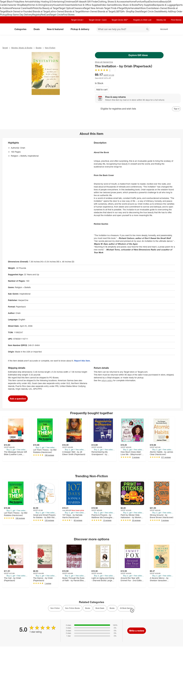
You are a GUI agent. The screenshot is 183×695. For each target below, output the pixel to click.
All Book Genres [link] (126, 608)
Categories (21, 29)
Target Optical (66, 8)
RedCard (45, 14)
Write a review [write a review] (136, 630)
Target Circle (56, 14)
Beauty (164, 1)
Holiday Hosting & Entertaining (48, 1)
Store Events (146, 8)
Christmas (69, 1)
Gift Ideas (79, 1)
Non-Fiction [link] (55, 608)
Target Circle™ (77, 20)
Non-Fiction (50, 47)
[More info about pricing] (162, 75)
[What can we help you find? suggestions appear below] (123, 29)
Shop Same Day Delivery (19, 14)
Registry (36, 14)
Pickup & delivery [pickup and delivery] (81, 29)
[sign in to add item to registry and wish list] (176, 109)
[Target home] (6, 29)
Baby (25, 4)
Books (38, 47)
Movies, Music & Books (126, 4)
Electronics (154, 1)
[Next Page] (132, 610)
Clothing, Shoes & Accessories (113, 1)
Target (5, 47)
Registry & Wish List (142, 20)
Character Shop (14, 4)
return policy (107, 380)
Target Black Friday (10, 1)
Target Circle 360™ (120, 20)
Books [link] (87, 608)
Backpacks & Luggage (164, 4)
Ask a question (18, 398)
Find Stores (68, 14)
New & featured (56, 29)
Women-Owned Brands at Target (98, 11)
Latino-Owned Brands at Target (65, 11)
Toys (146, 1)
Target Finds (110, 8)
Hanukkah (135, 8)
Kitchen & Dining (36, 4)
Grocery (49, 4)
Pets (35, 8)
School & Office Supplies (87, 4)
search (147, 29)
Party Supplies (145, 4)
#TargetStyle (123, 8)
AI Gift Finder (91, 1)
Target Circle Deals (150, 11)
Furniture (139, 1)
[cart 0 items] (177, 29)
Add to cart (102, 89)
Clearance (78, 8)
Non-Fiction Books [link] (72, 608)
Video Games (107, 4)
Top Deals (136, 11)
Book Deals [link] (100, 608)
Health (29, 8)
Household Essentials (64, 4)
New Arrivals (26, 1)
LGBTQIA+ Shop (123, 11)
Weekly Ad (165, 11)
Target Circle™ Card (97, 20)
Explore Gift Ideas (129, 55)
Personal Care (18, 8)
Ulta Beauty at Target (48, 8)
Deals (38, 29)
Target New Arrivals (94, 8)
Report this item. (82, 360)
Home (132, 1)
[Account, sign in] (163, 29)
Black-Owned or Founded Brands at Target (27, 11)
